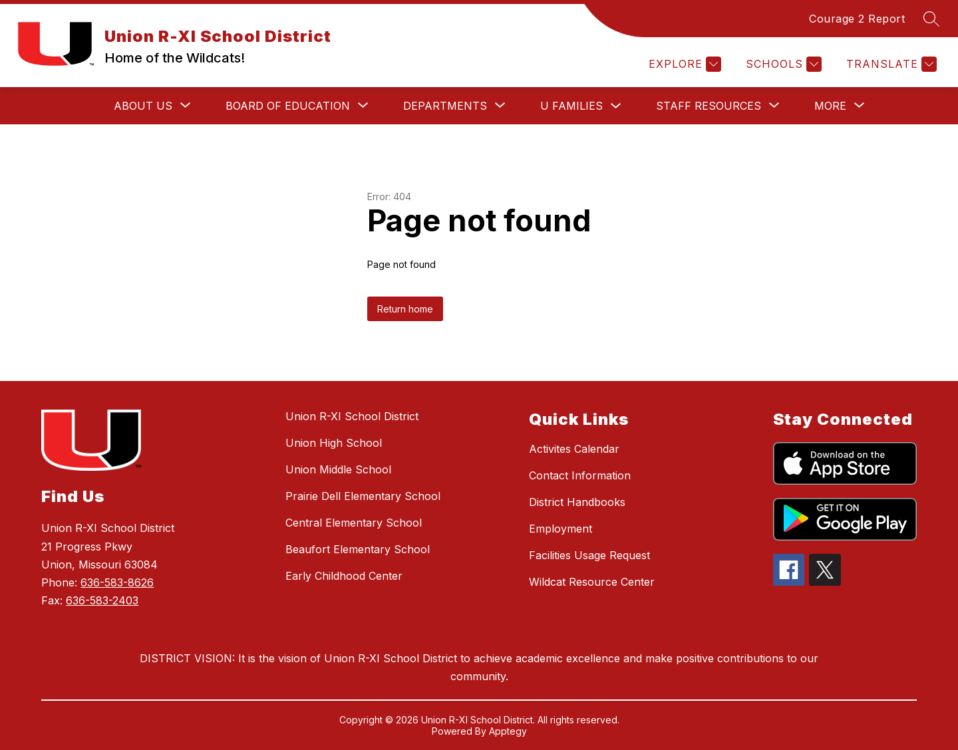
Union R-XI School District (351, 416)
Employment (560, 528)
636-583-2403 (102, 600)
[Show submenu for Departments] (445, 106)
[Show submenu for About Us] (143, 106)
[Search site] (931, 19)
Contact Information (580, 475)
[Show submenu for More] (830, 106)
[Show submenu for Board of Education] (288, 106)
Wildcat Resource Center (592, 581)
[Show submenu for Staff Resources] (708, 106)
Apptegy (508, 731)
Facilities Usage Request (589, 555)
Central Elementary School (353, 522)
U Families (571, 105)
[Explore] (683, 64)
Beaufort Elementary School (357, 549)
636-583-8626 (117, 582)
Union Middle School (338, 469)
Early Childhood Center (343, 575)
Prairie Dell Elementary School (362, 496)
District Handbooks (577, 502)
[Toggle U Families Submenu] (616, 106)
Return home (405, 308)
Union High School (333, 442)
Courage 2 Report (857, 18)
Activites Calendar (574, 448)
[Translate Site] (890, 64)
